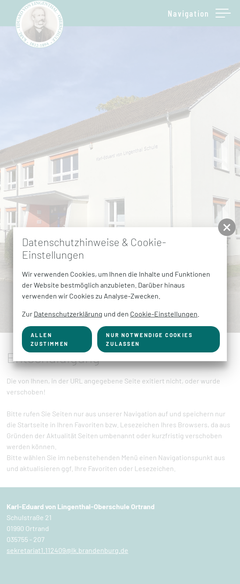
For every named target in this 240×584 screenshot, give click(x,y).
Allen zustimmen (50, 339)
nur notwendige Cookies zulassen (149, 339)
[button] (227, 227)
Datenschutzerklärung (68, 314)
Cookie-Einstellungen (164, 314)
